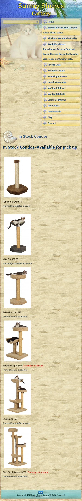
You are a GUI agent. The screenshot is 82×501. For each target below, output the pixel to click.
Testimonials (54, 111)
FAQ (49, 117)
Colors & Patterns (56, 100)
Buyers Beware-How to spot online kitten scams (59, 30)
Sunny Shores (41, 5)
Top (40, 492)
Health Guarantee (56, 82)
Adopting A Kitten (57, 76)
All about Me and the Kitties (62, 38)
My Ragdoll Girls (56, 94)
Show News (53, 105)
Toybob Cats (53, 64)
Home (50, 22)
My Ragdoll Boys (56, 88)
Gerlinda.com (45, 496)
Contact (51, 123)
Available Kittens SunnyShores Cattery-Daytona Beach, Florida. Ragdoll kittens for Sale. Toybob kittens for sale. (60, 51)
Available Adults (56, 70)
